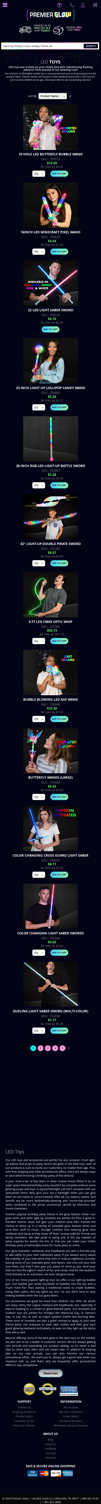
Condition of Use (24, 1421)
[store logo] (50, 15)
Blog (50, 1439)
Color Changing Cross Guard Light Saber (50, 855)
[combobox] (50, 46)
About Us (50, 1444)
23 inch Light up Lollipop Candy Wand (50, 388)
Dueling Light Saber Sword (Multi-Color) (50, 1011)
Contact (73, 6)
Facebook (50, 1448)
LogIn (82, 5)
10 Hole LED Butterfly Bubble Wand (51, 154)
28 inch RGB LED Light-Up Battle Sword (50, 466)
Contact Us (24, 1407)
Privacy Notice (24, 1416)
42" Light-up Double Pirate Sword (50, 544)
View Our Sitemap (24, 1425)
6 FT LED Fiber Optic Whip (50, 621)
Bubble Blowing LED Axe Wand (50, 699)
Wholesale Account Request (71, 1425)
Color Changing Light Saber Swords (50, 933)
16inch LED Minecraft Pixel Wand (50, 232)
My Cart (64, 1412)
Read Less (50, 1373)
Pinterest (50, 1457)
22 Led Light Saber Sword (50, 310)
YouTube (50, 1453)
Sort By (32, 96)
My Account (71, 1407)
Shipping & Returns (24, 1412)
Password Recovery (71, 1421)
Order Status (71, 1416)
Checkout (76, 1412)
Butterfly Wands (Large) (50, 777)
